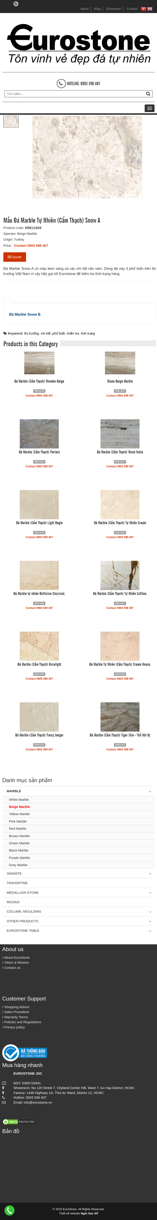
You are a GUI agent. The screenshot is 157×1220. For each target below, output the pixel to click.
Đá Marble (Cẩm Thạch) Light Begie (39, 522)
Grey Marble (18, 865)
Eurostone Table (23, 930)
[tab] (7, 300)
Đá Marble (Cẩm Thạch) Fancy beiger (39, 734)
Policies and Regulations (21, 1022)
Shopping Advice (15, 1007)
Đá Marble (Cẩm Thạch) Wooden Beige (39, 381)
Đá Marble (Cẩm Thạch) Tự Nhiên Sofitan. (120, 593)
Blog (97, 9)
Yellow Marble (19, 814)
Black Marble (18, 850)
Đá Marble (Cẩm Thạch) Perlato (39, 451)
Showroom (113, 9)
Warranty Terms (15, 1017)
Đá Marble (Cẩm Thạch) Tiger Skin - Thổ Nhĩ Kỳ (120, 734)
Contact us (11, 967)
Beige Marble (19, 807)
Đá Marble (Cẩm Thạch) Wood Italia (120, 451)
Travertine (17, 883)
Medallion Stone (23, 892)
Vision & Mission (15, 962)
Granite (14, 873)
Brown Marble (19, 836)
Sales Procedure (15, 1012)
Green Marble (19, 843)
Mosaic (13, 902)
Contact (132, 9)
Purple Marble (19, 858)
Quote (15, 257)
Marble (14, 791)
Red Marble (17, 828)
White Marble (19, 799)
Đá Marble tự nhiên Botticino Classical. (39, 593)
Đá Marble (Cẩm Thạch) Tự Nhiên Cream (120, 522)
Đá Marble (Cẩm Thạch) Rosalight (39, 664)
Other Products (22, 921)
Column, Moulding (24, 911)
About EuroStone (16, 957)
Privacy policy (13, 1027)
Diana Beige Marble (120, 381)
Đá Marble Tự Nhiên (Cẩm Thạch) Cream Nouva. (120, 664)
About (84, 9)
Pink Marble (18, 821)
